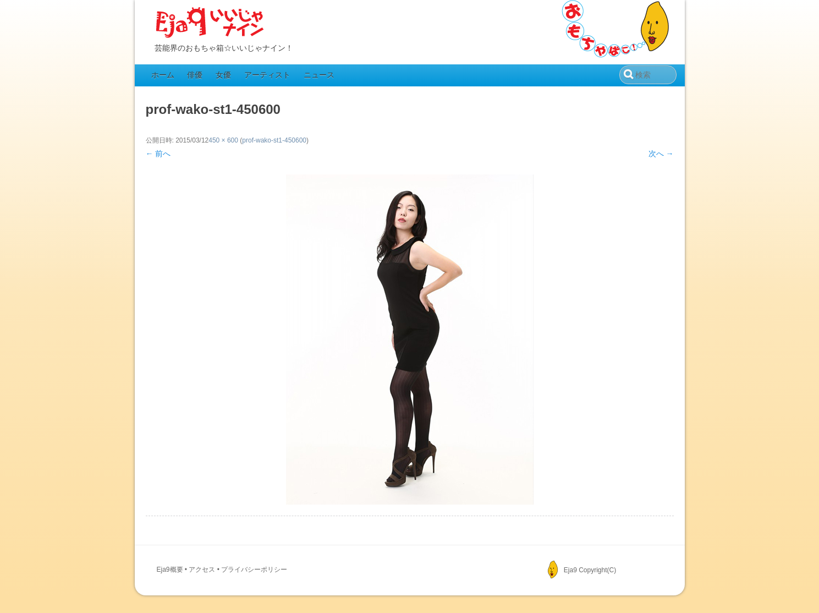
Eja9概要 (170, 569)
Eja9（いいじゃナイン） (210, 23)
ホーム (162, 74)
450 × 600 (223, 140)
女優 (223, 74)
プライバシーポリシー (254, 569)
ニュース (319, 74)
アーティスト (267, 74)
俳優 (194, 74)
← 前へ (158, 153)
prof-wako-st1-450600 (274, 140)
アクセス (202, 569)
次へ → (661, 153)
